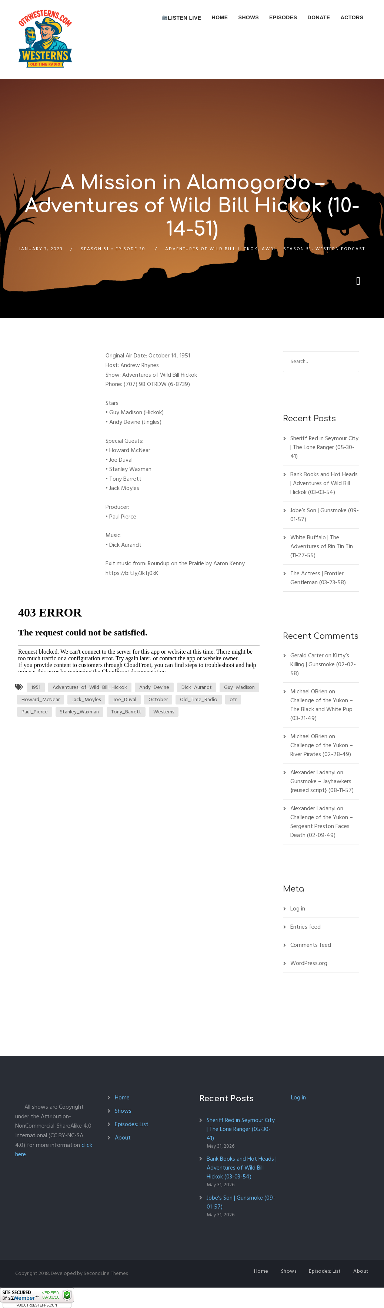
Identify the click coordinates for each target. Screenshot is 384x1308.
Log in (297, 908)
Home (220, 17)
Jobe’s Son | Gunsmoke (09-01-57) (324, 515)
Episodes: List (131, 1124)
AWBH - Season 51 (286, 248)
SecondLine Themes (106, 1273)
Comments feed (310, 945)
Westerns (163, 711)
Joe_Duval (124, 699)
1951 (35, 687)
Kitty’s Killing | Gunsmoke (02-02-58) (323, 664)
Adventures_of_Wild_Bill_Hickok (90, 687)
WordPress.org (308, 963)
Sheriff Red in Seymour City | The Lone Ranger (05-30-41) (324, 447)
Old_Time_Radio (198, 699)
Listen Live (181, 18)
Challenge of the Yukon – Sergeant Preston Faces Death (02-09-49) (321, 826)
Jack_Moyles (86, 699)
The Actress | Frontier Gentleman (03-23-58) (318, 578)
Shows (248, 17)
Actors (352, 17)
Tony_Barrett (126, 711)
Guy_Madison (239, 687)
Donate (319, 17)
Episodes (283, 17)
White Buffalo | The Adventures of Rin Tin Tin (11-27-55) (321, 546)
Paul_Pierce (34, 711)
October (158, 699)
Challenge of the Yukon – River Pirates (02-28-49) (321, 749)
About (123, 1137)
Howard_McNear (40, 699)
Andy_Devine (154, 687)
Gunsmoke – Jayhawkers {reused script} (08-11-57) (322, 785)
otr (233, 699)
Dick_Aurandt (196, 687)
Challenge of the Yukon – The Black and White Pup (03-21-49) (321, 709)
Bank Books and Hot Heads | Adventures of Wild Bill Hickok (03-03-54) (324, 483)
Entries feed (305, 927)
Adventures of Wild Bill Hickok (211, 248)
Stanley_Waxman (79, 711)
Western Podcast (340, 248)
